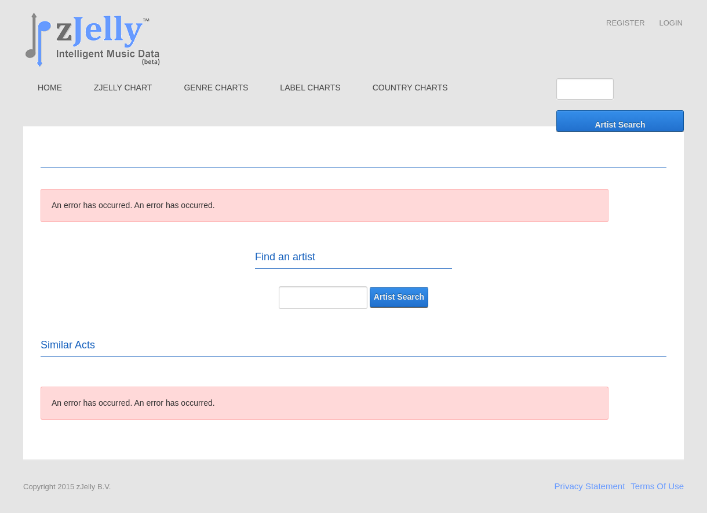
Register (625, 23)
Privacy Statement (590, 486)
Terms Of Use (657, 486)
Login (671, 23)
